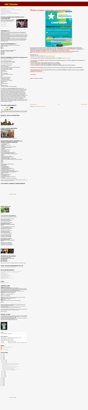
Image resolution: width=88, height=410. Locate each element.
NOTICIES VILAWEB (4, 274)
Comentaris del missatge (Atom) (40, 106)
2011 (2, 383)
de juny (3, 372)
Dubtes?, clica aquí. (66, 58)
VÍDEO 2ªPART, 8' (3, 24)
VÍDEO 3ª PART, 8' (4, 26)
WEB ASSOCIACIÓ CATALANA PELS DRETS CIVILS (9, 12)
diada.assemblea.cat (50, 56)
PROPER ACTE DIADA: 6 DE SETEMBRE (8, 368)
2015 (2, 380)
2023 (2, 355)
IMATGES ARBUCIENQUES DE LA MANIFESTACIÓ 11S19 (10, 363)
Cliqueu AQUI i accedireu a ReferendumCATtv (8, 267)
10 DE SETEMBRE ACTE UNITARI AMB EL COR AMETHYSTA (10, 364)
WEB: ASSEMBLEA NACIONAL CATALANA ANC (8, 8)
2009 (2, 385)
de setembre (4, 362)
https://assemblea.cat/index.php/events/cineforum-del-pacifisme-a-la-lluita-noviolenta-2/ (52, 52)
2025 (2, 353)
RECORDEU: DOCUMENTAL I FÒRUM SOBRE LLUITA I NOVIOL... (11, 369)
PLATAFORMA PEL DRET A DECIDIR (6, 275)
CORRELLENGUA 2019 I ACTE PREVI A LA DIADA (9, 367)
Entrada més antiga (84, 104)
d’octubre (3, 361)
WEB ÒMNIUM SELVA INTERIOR (6, 11)
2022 (2, 356)
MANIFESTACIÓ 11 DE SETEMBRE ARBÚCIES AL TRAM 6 (10, 366)
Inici (58, 104)
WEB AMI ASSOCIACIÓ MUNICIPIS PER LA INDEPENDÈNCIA (10, 13)
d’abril (3, 374)
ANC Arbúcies (11, 4)
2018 (2, 377)
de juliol (3, 371)
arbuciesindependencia (5, 349)
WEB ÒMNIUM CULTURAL (5, 10)
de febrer (3, 375)
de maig (3, 373)
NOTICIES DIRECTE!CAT (4, 273)
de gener (3, 376)
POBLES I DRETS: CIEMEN (5, 276)
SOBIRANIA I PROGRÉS (4, 277)
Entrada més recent (33, 104)
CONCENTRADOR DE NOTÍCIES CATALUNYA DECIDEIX (9, 272)
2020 (2, 358)
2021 (2, 357)
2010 (2, 384)
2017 (2, 378)
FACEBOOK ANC (3, 9)
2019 (2, 359)
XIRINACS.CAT (3, 278)
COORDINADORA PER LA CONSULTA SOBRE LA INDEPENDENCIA (11, 271)
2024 (2, 354)
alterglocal (3, 348)
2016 (2, 379)
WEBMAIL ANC (3, 14)
